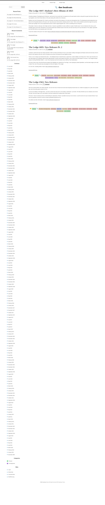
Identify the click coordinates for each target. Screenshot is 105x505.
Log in (9, 491)
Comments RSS (55, 503)
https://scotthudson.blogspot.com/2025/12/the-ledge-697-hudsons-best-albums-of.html (66, 53)
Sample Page (52, 23)
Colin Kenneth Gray (14, 78)
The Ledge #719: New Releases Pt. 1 (14, 36)
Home (43, 23)
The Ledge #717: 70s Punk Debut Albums (15, 42)
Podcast (10, 482)
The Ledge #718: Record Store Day (14, 39)
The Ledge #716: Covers (12, 45)
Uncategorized (12, 484)
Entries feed (10, 493)
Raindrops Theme (61, 503)
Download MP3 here (33, 56)
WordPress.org (11, 498)
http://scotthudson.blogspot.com (52, 88)
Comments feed (11, 495)
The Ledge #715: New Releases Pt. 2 (14, 48)
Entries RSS (48, 503)
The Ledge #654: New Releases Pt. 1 (16, 58)
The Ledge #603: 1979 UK (14, 75)
